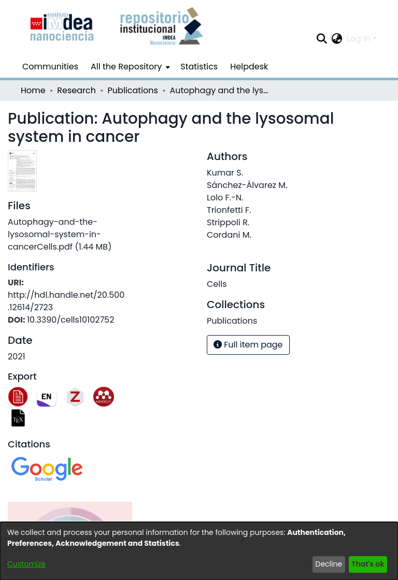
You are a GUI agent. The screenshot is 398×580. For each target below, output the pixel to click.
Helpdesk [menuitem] (249, 66)
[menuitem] (129, 67)
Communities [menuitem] (50, 66)
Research (76, 90)
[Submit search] (322, 39)
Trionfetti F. (229, 210)
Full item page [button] (248, 345)
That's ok (367, 564)
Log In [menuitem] (359, 39)
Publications (133, 90)
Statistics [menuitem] (199, 66)
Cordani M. (229, 235)
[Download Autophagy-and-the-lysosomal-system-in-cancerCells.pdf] (59, 234)
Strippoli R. (228, 222)
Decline (329, 564)
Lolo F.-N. (225, 198)
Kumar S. (225, 173)
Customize (26, 564)
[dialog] (199, 551)
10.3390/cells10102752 (71, 320)
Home (33, 90)
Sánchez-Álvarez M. (247, 185)
